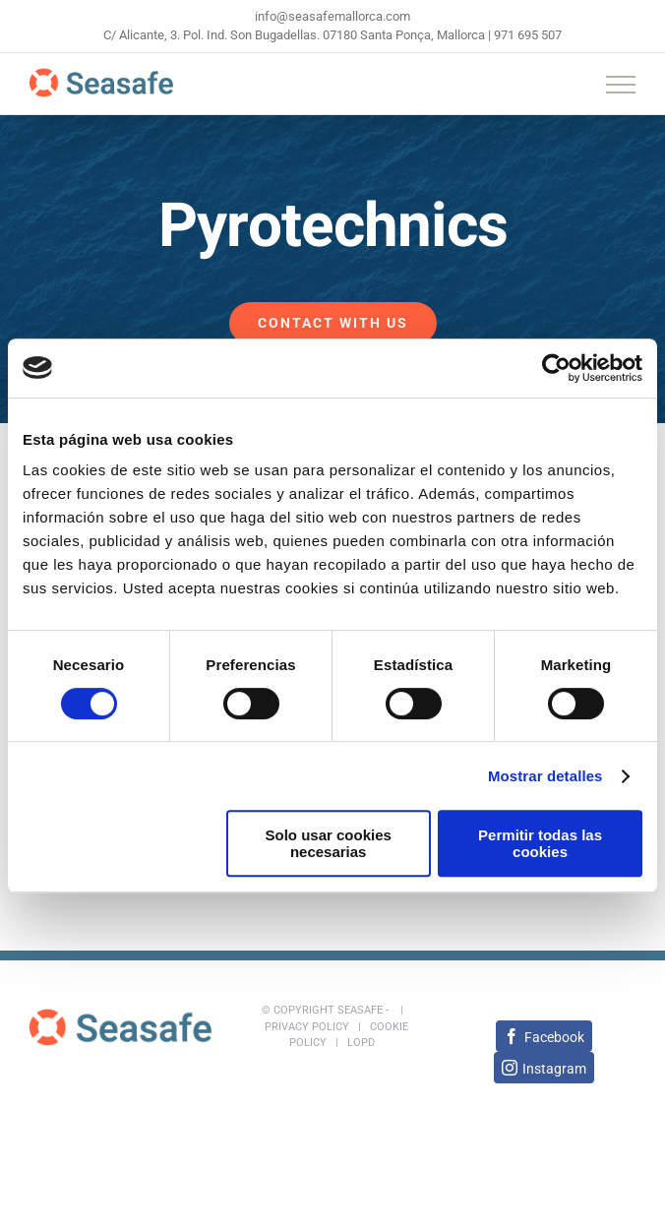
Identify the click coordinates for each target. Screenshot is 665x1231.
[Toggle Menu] (621, 84)
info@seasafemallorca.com (332, 16)
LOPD (361, 1042)
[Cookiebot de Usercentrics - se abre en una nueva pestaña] (556, 368)
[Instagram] (544, 1067)
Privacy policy (307, 1026)
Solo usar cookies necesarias (328, 843)
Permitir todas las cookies (540, 843)
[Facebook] (544, 1036)
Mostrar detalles (545, 776)
